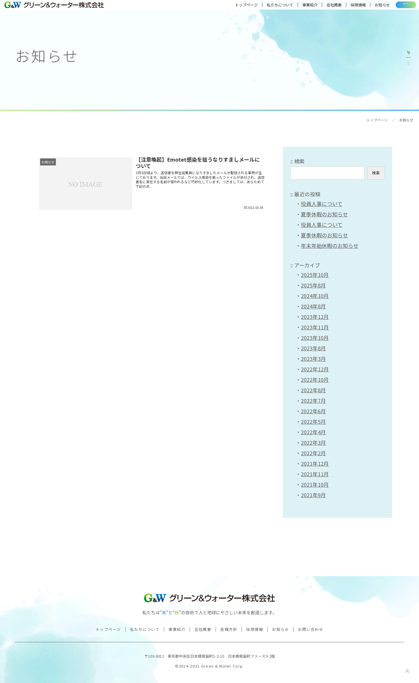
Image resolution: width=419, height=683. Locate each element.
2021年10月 (315, 484)
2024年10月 (315, 295)
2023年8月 (313, 348)
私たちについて (257, 7)
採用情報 (335, 7)
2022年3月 (313, 442)
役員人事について (321, 203)
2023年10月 (315, 337)
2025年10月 (315, 274)
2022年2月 (313, 453)
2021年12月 (315, 463)
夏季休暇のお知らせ (324, 214)
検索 (299, 161)
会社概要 (311, 7)
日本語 (408, 52)
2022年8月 (313, 390)
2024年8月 (313, 306)
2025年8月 (313, 285)
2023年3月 (313, 358)
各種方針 (228, 629)
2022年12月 (315, 369)
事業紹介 (286, 7)
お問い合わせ (394, 7)
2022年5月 (313, 421)
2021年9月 (313, 495)
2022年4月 (313, 432)
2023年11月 (315, 327)
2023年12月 (315, 316)
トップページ (223, 7)
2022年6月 (313, 411)
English (408, 63)
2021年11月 (315, 474)
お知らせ (359, 7)
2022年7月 (313, 400)
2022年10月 (315, 379)
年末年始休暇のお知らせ (329, 245)
